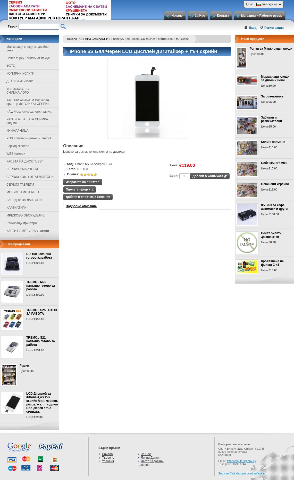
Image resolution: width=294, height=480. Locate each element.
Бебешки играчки (274, 163)
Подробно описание (81, 206)
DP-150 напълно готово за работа (39, 255)
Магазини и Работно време (261, 15)
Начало (176, 15)
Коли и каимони (273, 142)
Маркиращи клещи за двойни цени (275, 78)
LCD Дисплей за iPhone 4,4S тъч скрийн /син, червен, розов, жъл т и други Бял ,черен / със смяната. (42, 402)
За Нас (200, 15)
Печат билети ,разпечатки (271, 235)
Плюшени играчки (275, 184)
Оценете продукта (80, 189)
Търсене (108, 457)
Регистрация (274, 28)
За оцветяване (272, 96)
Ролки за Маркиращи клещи (271, 48)
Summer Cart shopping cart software (241, 473)
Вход (253, 28)
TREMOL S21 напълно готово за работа (40, 341)
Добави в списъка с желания (88, 197)
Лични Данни (150, 457)
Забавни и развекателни (271, 119)
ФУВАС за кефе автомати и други (274, 207)
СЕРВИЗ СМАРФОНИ (93, 38)
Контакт (223, 15)
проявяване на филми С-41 (272, 263)
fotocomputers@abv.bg (241, 461)
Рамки (24, 365)
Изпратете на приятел (82, 182)
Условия (108, 461)
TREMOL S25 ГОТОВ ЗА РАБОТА (41, 311)
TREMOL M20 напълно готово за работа (40, 285)
